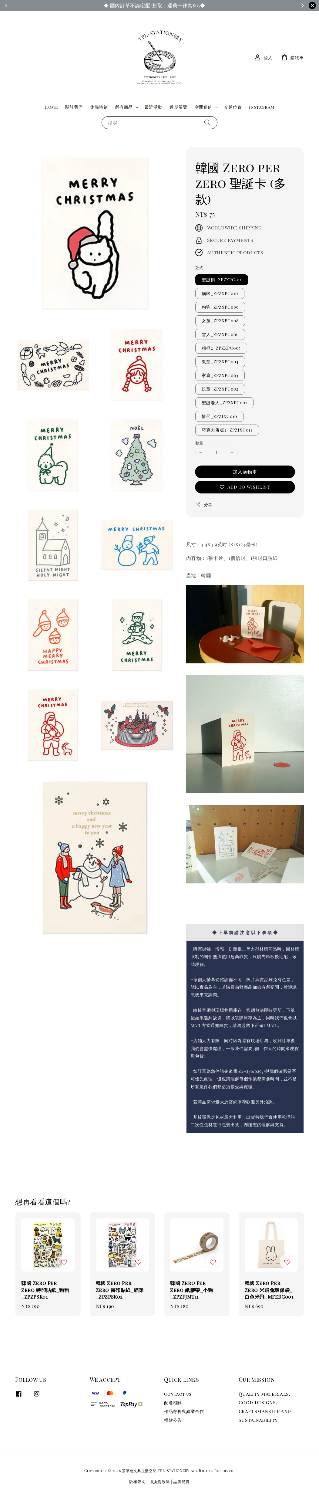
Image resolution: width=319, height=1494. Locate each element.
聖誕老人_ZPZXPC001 (224, 402)
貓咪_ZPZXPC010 (220, 293)
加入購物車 (245, 472)
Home (51, 107)
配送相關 (173, 1402)
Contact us (177, 1394)
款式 (199, 267)
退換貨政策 (159, 1481)
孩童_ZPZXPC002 (220, 389)
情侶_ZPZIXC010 (219, 416)
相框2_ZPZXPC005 (221, 348)
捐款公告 (173, 1420)
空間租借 (203, 107)
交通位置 (233, 107)
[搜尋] (207, 122)
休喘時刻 (99, 107)
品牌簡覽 (181, 1481)
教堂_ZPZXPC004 (220, 361)
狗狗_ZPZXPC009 (220, 307)
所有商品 (124, 107)
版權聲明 (137, 1481)
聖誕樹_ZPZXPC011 (222, 280)
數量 (199, 442)
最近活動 (153, 107)
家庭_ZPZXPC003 (220, 375)
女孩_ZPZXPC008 (220, 321)
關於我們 (74, 107)
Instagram (261, 107)
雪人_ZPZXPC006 (220, 334)
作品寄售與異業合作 (184, 1411)
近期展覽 (178, 107)
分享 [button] (204, 504)
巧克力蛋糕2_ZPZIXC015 (227, 430)
